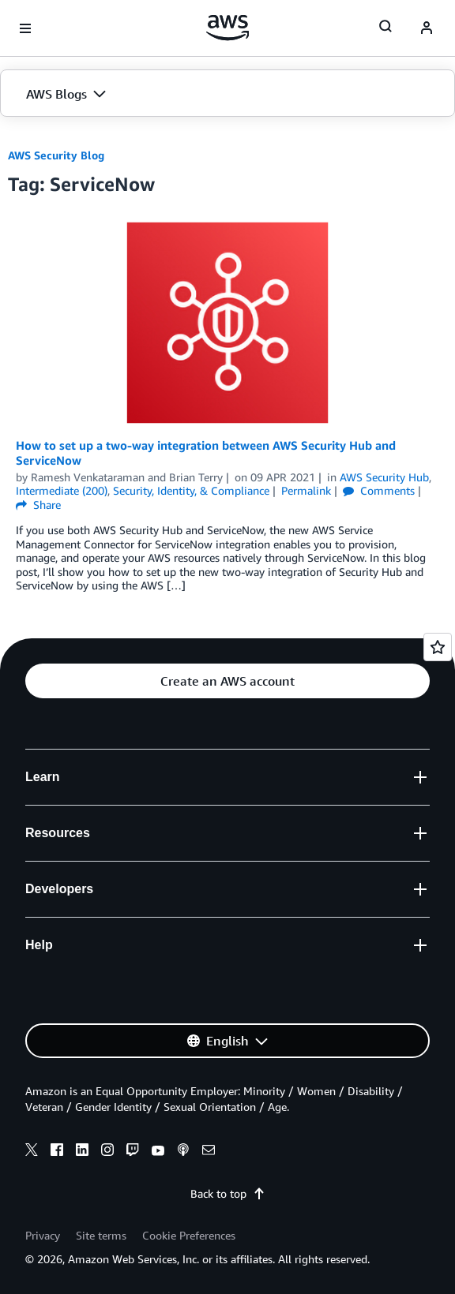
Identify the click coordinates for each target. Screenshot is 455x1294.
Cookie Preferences (188, 1235)
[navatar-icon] (426, 28)
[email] (208, 1152)
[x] (31, 1152)
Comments (379, 490)
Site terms (101, 1235)
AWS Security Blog (56, 155)
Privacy (42, 1235)
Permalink (306, 490)
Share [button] (38, 504)
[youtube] (158, 1152)
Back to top (227, 1193)
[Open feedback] (437, 647)
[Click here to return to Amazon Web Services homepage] (228, 27)
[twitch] (132, 1152)
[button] (227, 94)
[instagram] (107, 1152)
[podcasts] (183, 1152)
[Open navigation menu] (25, 28)
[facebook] (57, 1152)
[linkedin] (82, 1152)
